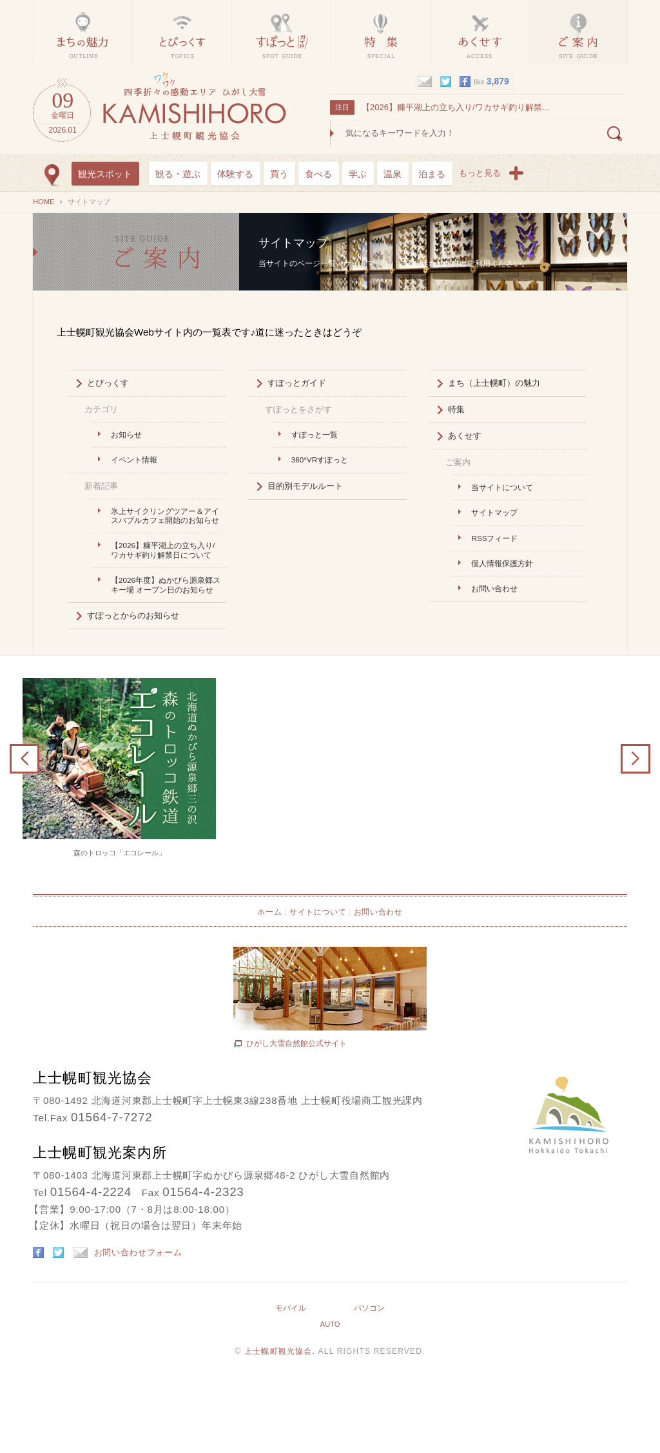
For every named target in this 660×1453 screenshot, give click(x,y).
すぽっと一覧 (314, 434)
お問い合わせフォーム (127, 1252)
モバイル (290, 1308)
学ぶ (358, 174)
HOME (43, 201)
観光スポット (105, 174)
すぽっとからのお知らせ (133, 615)
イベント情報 (134, 459)
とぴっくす (108, 383)
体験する (235, 174)
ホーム (269, 911)
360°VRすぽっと (319, 459)
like (491, 81)
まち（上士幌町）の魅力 (494, 383)
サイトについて (317, 911)
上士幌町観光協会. (281, 1351)
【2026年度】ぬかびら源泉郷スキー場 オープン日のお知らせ (165, 584)
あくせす (464, 436)
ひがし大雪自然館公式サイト (296, 1043)
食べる (318, 174)
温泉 (392, 174)
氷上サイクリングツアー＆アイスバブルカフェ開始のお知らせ (165, 515)
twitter (445, 82)
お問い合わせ (494, 588)
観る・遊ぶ (177, 174)
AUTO (330, 1324)
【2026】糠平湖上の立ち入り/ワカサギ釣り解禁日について (458, 107)
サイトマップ (136, 251)
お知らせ (126, 434)
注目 (342, 107)
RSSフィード (494, 538)
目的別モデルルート (305, 486)
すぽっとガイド (296, 383)
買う (279, 174)
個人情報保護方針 (502, 563)
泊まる (431, 174)
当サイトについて (502, 487)
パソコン (369, 1308)
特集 (456, 409)
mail (424, 82)
